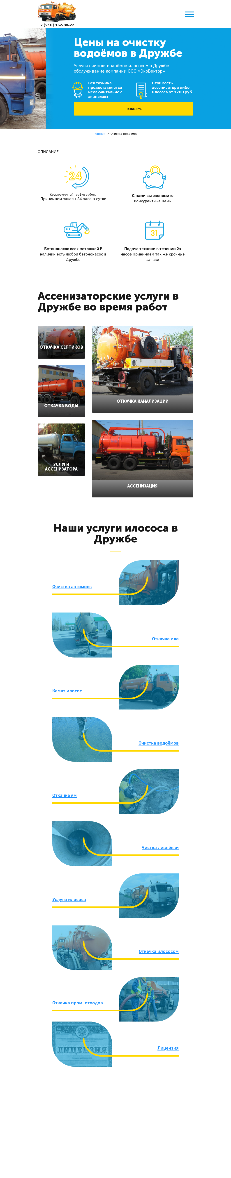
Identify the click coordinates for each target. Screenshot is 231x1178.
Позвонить (133, 108)
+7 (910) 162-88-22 (56, 25)
